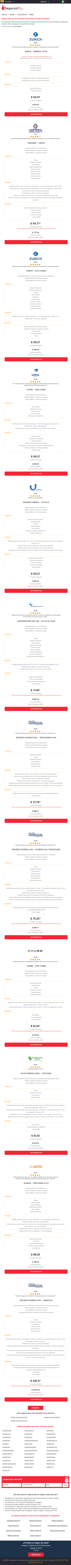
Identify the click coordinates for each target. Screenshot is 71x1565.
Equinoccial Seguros (13, 1531)
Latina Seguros (35, 1536)
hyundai (12, 14)
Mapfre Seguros (13, 1536)
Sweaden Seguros (13, 1521)
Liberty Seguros (35, 1531)
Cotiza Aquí (36, 1555)
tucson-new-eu (22, 14)
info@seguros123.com (35, 1562)
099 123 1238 (63, 1560)
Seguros (4, 14)
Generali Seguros (35, 1521)
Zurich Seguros (35, 1526)
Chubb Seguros (13, 1526)
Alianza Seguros (57, 1521)
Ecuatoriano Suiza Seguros (57, 1526)
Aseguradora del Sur (57, 1531)
